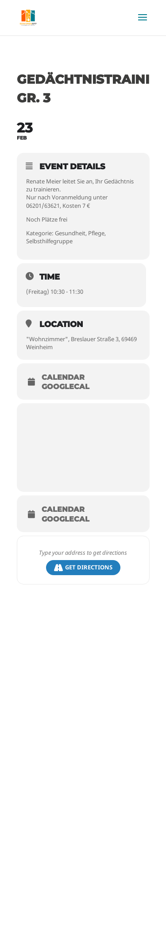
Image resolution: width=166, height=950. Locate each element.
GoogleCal (65, 387)
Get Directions (83, 567)
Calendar (63, 378)
